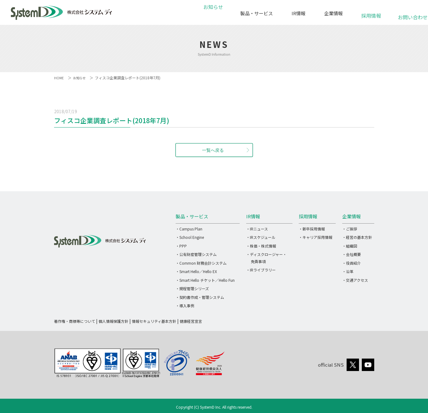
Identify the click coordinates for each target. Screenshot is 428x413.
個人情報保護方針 (113, 321)
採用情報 (371, 12)
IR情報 (299, 13)
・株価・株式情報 (261, 245)
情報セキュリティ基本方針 (154, 321)
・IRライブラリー (261, 269)
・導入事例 (185, 305)
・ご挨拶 (349, 228)
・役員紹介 (351, 263)
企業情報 (333, 13)
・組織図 (349, 245)
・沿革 (347, 271)
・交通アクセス (355, 280)
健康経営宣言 (191, 321)
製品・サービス (256, 13)
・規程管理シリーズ (192, 288)
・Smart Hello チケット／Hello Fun (205, 280)
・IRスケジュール (260, 237)
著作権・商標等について (74, 321)
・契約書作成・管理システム (200, 297)
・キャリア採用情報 (315, 237)
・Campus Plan (189, 228)
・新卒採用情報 (312, 228)
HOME (59, 77)
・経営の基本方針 (357, 237)
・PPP (181, 245)
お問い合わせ (409, 14)
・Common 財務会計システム (201, 263)
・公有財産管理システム (196, 254)
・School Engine (190, 237)
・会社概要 (351, 254)
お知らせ (212, 13)
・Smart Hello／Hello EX (196, 271)
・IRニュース (257, 228)
